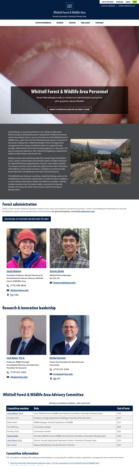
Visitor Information (43, 22)
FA (11, 294)
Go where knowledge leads (127, 6)
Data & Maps (85, 22)
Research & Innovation (108, 6)
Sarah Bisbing (14, 271)
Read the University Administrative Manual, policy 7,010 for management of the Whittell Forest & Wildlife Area (54, 463)
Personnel (99, 22)
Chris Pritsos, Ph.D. (14, 440)
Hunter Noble (57, 271)
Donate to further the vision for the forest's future (70, 109)
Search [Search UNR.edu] (128, 2)
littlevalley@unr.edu (85, 211)
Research (59, 22)
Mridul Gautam (58, 357)
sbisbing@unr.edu (19, 290)
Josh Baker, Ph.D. (16, 357)
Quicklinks (119, 2)
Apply (135, 2)
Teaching (72, 22)
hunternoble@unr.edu (64, 282)
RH (54, 378)
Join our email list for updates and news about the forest (26, 219)
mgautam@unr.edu (63, 373)
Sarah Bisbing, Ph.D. (15, 413)
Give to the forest (108, 2)
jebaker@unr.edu (19, 376)
